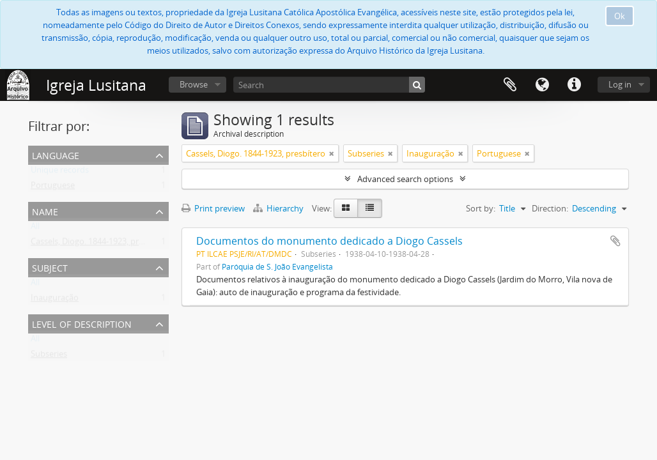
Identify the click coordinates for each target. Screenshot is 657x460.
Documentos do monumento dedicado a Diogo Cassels (329, 241)
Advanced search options (405, 179)
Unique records (60, 172)
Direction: (550, 208)
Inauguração (55, 300)
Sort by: (480, 208)
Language (542, 85)
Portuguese (53, 188)
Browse (194, 84)
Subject (50, 266)
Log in (619, 84)
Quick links (574, 85)
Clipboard (510, 85)
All (35, 228)
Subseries (49, 356)
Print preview (213, 208)
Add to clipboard (615, 240)
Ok (619, 16)
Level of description (82, 323)
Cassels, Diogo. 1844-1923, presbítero (100, 244)
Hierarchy (279, 208)
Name (45, 210)
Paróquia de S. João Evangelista (277, 266)
